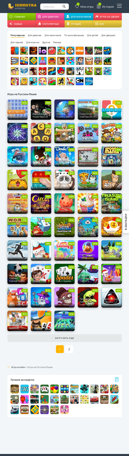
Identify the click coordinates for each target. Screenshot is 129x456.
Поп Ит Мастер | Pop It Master (41, 186)
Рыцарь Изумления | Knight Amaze (110, 254)
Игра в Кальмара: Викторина (85, 137)
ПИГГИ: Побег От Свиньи (63, 209)
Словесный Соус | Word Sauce (15, 231)
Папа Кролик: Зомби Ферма (40, 162)
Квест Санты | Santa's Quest (40, 256)
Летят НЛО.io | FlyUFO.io (64, 326)
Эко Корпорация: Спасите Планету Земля (64, 112)
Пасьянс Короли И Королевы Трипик (38, 277)
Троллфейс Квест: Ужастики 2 (62, 301)
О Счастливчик (17, 140)
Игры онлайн (18, 367)
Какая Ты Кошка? (61, 186)
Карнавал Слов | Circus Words (41, 209)
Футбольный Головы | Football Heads (17, 278)
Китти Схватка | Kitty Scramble (17, 303)
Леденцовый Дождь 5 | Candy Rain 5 (63, 254)
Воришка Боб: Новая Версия (40, 115)
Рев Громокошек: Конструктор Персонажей (16, 206)
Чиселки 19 (15, 116)
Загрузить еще (64, 338)
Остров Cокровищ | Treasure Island (111, 207)
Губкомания (109, 163)
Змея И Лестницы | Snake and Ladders (62, 230)
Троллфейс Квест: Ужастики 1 (86, 301)
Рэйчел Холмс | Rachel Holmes (88, 209)
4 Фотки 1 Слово (108, 115)
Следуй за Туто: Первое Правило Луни (40, 231)
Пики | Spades (63, 280)
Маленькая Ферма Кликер (110, 233)
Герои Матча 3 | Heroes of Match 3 (40, 301)
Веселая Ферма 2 (61, 139)
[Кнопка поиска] (64, 6)
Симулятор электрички (86, 115)
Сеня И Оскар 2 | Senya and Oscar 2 (110, 184)
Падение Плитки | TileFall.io (84, 278)
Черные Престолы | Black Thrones (16, 254)
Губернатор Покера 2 (39, 326)
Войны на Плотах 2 (108, 139)
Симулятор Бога (62, 162)
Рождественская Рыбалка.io (112, 279)
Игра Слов (38, 140)
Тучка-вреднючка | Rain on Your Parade (86, 230)
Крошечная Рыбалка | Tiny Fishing (87, 254)
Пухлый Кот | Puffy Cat (15, 186)
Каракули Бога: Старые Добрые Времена (17, 324)
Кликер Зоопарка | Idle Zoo (87, 184)
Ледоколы (14, 163)
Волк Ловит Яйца (86, 162)
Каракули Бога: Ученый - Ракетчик (111, 301)
